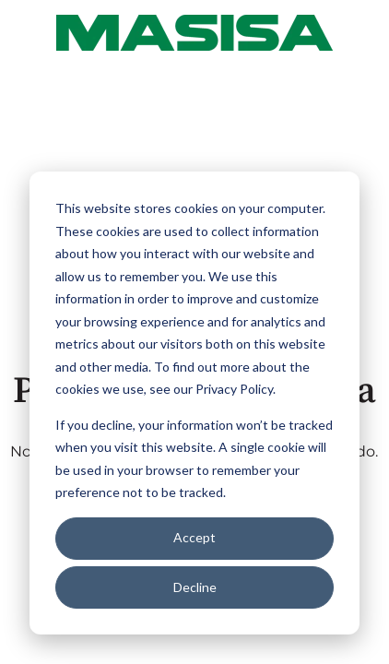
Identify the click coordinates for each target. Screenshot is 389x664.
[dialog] (194, 403)
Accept (194, 537)
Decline (195, 587)
